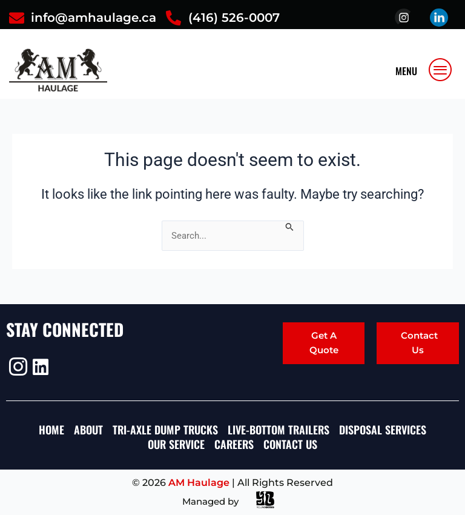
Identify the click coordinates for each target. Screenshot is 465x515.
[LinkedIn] (40, 367)
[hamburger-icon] (441, 70)
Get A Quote (323, 343)
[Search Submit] (289, 226)
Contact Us (419, 343)
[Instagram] (16, 366)
